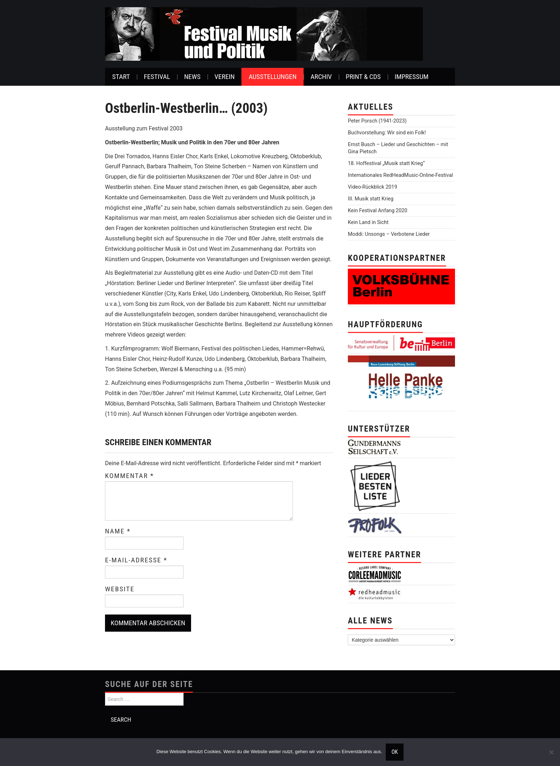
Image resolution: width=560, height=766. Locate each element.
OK (394, 752)
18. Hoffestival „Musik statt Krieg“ (386, 163)
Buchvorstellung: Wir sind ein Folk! (387, 133)
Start (121, 77)
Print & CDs (363, 77)
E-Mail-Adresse (136, 560)
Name (118, 531)
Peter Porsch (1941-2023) (377, 121)
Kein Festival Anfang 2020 (377, 211)
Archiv (321, 77)
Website (120, 589)
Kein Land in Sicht (368, 222)
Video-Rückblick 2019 (372, 187)
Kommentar (129, 475)
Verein (224, 77)
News (192, 77)
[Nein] (551, 752)
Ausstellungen (272, 77)
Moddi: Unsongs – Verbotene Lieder (389, 234)
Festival (157, 77)
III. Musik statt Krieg (370, 199)
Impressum (412, 77)
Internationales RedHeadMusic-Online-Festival (400, 175)
